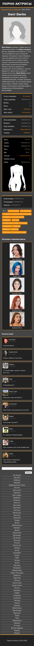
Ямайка (17, 630)
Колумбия (17, 553)
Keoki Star (17, 276)
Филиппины (17, 608)
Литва (17, 563)
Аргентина (17, 490)
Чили (17, 618)
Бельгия (17, 503)
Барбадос (17, 498)
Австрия (17, 477)
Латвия (17, 560)
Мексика (17, 565)
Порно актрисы (17, 3)
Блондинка (26, 112)
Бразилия (17, 508)
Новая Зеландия (17, 573)
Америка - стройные (10, 229)
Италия (17, 543)
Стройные (6, 220)
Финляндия (17, 610)
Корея (17, 555)
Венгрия (17, 510)
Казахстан (17, 545)
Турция (17, 603)
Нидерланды (17, 570)
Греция (17, 520)
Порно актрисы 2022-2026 (17, 640)
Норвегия (17, 575)
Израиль (17, 528)
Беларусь (17, 500)
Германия (17, 518)
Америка (17, 9)
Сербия (17, 593)
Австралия (17, 475)
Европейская (25, 129)
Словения (17, 598)
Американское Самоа (17, 485)
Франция (17, 613)
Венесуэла (17, 513)
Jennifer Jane (17, 294)
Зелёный (27, 109)
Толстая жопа (13, 211)
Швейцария (17, 620)
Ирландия (17, 535)
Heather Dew (17, 311)
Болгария (17, 505)
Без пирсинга (26, 211)
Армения (17, 492)
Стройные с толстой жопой (13, 217)
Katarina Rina (17, 328)
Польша (17, 580)
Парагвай (17, 578)
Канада (17, 548)
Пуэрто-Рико (17, 585)
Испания (17, 540)
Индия (17, 530)
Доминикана (17, 525)
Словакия (17, 595)
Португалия (17, 583)
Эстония (17, 625)
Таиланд (17, 600)
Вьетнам (17, 515)
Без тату (15, 220)
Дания (17, 523)
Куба (17, 558)
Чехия (17, 615)
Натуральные (25, 155)
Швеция (17, 623)
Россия (17, 588)
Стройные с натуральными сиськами (17, 214)
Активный (26, 96)
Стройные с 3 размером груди (14, 232)
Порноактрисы (7, 9)
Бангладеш (17, 495)
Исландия (17, 538)
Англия (17, 487)
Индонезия (17, 533)
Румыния (17, 590)
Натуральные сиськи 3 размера (15, 223)
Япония (17, 633)
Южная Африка (17, 628)
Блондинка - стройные (11, 226)
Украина (17, 605)
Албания (17, 480)
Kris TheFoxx (17, 259)
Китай (17, 550)
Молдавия (17, 568)
